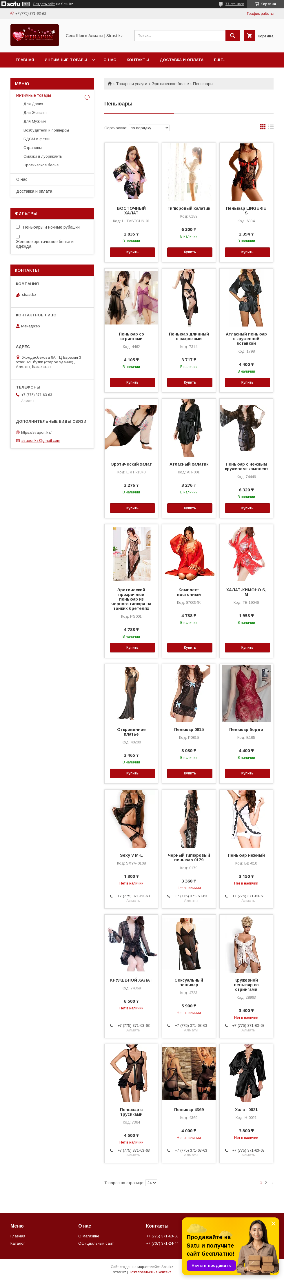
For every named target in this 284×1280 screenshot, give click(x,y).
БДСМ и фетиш (37, 139)
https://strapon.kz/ (36, 432)
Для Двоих (33, 104)
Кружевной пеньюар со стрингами (246, 985)
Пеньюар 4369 (189, 1109)
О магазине (88, 1236)
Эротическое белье (170, 83)
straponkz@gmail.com (40, 440)
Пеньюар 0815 (189, 729)
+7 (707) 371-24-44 (162, 1243)
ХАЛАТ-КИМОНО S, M (246, 592)
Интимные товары (66, 60)
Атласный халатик (189, 464)
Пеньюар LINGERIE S (246, 210)
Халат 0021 (246, 1109)
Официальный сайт (96, 1243)
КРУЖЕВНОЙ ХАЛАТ (131, 980)
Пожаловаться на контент (150, 1272)
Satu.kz (167, 1267)
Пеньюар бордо (246, 729)
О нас (109, 60)
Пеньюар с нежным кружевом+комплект (246, 466)
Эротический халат (131, 464)
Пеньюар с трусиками (131, 1112)
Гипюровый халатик (189, 208)
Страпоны (32, 147)
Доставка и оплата (181, 60)
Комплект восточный (189, 592)
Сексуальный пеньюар (188, 982)
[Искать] (232, 35)
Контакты (138, 60)
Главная (25, 60)
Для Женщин (35, 112)
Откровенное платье (131, 731)
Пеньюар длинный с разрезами (189, 336)
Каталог (17, 1243)
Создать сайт (44, 4)
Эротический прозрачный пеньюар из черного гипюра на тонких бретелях (131, 599)
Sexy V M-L (131, 855)
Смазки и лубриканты (43, 156)
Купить (132, 252)
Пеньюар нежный (246, 855)
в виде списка (271, 128)
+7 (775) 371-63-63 (162, 1236)
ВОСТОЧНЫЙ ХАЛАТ (131, 210)
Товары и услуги (131, 83)
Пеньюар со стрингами (131, 336)
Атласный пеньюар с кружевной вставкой (246, 339)
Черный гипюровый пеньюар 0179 (189, 857)
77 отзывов (234, 4)
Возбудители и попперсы (46, 130)
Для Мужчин (34, 121)
